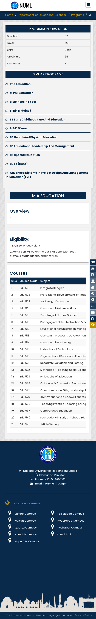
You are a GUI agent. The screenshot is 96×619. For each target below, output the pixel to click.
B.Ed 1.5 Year (16, 128)
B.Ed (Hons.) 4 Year (20, 102)
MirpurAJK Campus (22, 541)
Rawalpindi (59, 534)
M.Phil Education (19, 93)
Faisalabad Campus (66, 514)
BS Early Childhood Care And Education (35, 119)
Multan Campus (20, 520)
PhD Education (17, 84)
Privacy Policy (83, 615)
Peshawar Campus (65, 527)
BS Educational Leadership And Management (39, 146)
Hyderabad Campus (66, 520)
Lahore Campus (20, 514)
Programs (77, 15)
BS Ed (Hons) (16, 164)
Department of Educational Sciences (42, 15)
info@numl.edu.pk (54, 483)
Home (9, 15)
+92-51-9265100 (55, 479)
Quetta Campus (21, 527)
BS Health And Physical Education (31, 137)
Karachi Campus (21, 534)
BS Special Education (22, 155)
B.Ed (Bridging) (18, 111)
